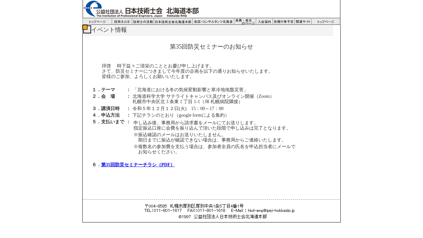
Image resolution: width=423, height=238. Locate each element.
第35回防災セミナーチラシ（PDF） (138, 164)
